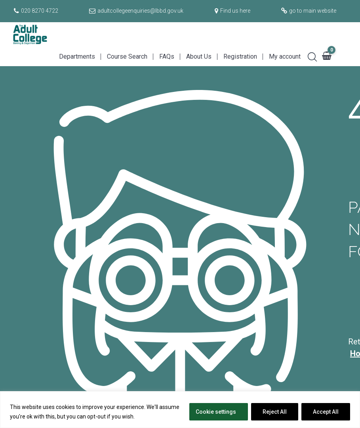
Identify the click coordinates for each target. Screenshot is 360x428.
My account (285, 56)
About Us (198, 56)
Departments (77, 56)
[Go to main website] (307, 10)
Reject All (275, 412)
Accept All (326, 412)
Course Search (127, 56)
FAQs (166, 56)
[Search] (309, 56)
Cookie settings (216, 412)
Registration (240, 56)
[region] (180, 409)
